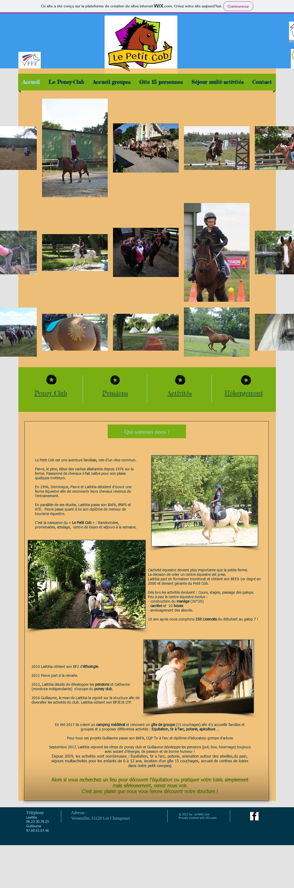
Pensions (115, 393)
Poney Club (50, 393)
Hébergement (244, 393)
